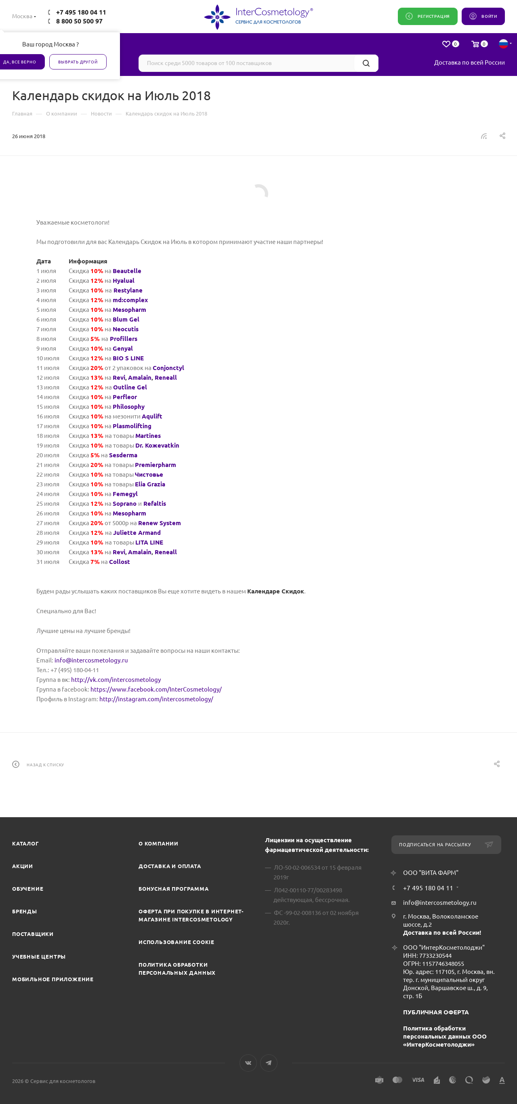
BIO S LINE (128, 358)
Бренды (24, 911)
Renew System (159, 522)
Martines (148, 435)
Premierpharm (155, 464)
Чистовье (149, 474)
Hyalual (124, 280)
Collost (119, 561)
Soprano (125, 503)
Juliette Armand (137, 532)
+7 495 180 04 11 (81, 12)
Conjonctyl (168, 367)
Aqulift (152, 416)
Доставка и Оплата (170, 866)
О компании (159, 843)
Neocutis (126, 329)
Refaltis (154, 503)
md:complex (130, 300)
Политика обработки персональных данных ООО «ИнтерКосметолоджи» (445, 1036)
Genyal (123, 348)
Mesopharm (129, 309)
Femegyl (125, 493)
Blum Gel (126, 319)
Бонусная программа (173, 889)
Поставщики (33, 934)
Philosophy (129, 406)
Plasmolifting (132, 426)
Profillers (123, 338)
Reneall (166, 377)
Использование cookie (176, 942)
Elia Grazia (150, 484)
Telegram (268, 1063)
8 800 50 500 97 (79, 21)
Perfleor (125, 396)
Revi (119, 377)
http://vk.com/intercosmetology (116, 679)
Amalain (139, 377)
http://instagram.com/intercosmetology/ (156, 699)
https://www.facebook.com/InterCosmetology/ (156, 689)
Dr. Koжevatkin (157, 445)
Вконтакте (248, 1063)
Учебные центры (39, 956)
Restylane (128, 290)
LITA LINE (149, 542)
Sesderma (123, 455)
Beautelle (127, 270)
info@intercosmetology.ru (91, 660)
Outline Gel (130, 387)
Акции (22, 866)
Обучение (27, 889)
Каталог (25, 843)
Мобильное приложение (53, 979)
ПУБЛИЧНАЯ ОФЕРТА (436, 1012)
